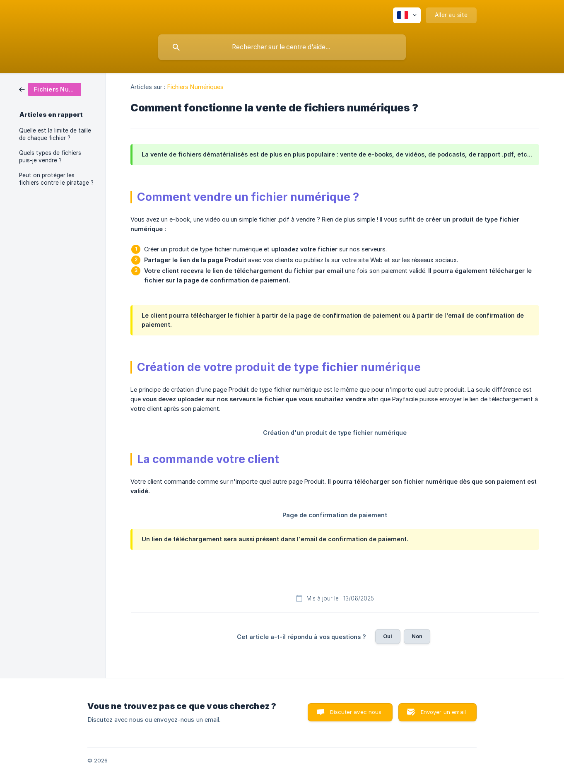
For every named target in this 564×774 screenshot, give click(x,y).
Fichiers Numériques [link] (195, 86)
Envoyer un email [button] (443, 712)
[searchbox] (282, 47)
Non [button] (417, 636)
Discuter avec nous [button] (356, 712)
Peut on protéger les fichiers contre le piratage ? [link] (56, 179)
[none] (407, 15)
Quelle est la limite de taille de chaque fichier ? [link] (55, 134)
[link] (50, 89)
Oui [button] (387, 636)
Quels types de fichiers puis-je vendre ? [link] (50, 156)
